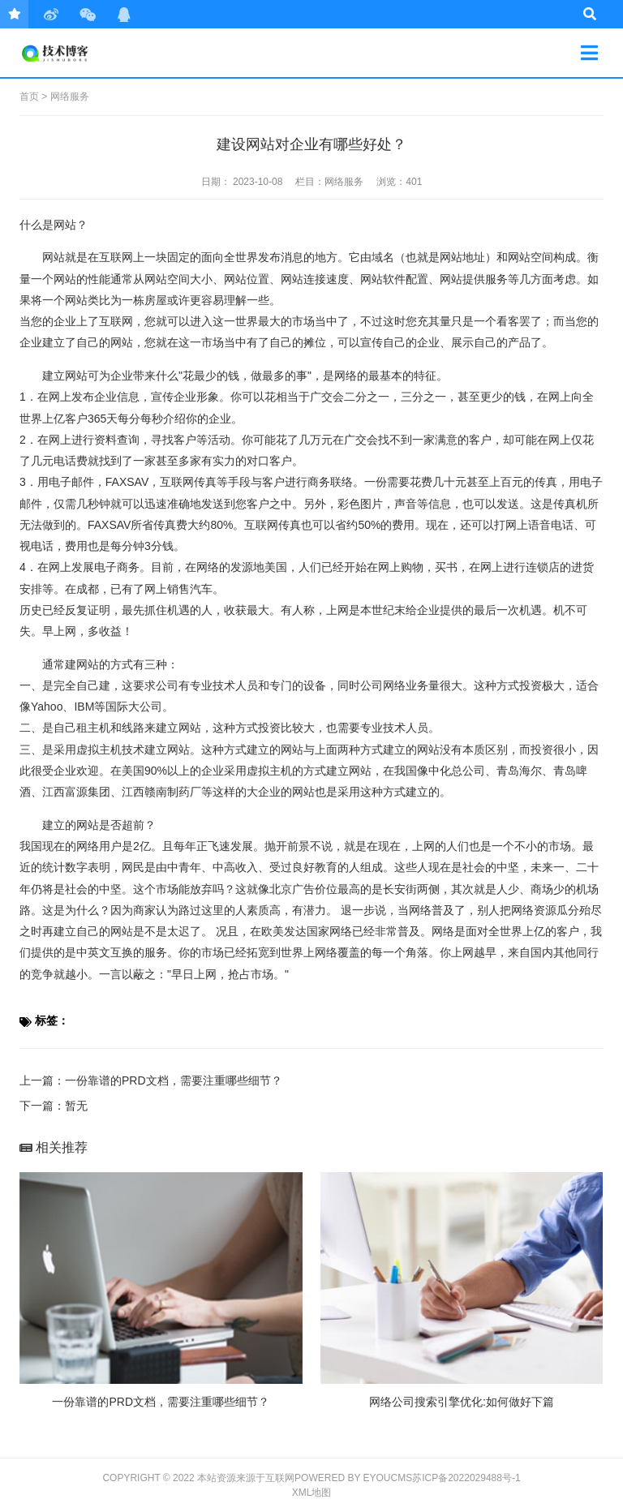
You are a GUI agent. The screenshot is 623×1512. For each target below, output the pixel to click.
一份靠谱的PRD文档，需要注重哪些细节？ (173, 1080)
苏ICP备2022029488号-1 (466, 1478)
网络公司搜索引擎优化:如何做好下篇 (461, 1401)
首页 (29, 96)
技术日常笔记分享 (77, 53)
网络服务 (69, 96)
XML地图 (312, 1492)
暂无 (76, 1105)
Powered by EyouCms (353, 1478)
